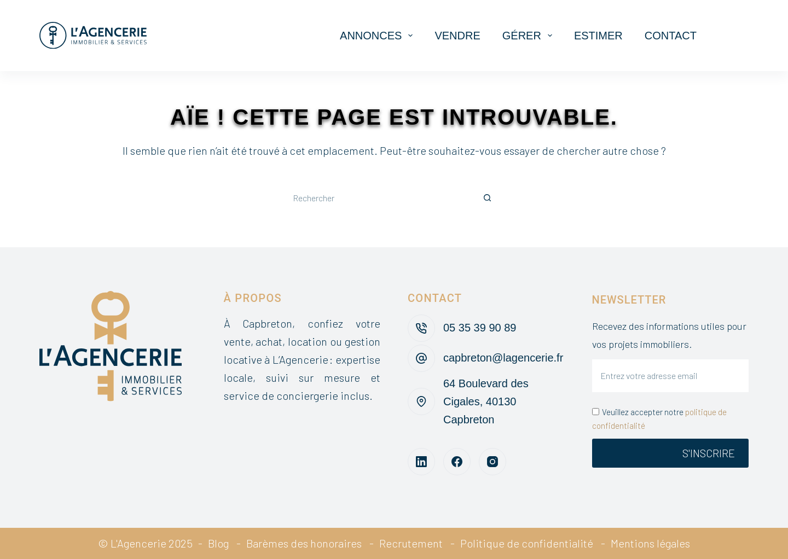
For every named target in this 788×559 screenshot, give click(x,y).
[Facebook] (457, 461)
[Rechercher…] (378, 198)
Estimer (598, 36)
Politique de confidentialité (526, 543)
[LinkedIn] (421, 461)
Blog (218, 543)
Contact (671, 36)
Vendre (457, 36)
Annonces (378, 35)
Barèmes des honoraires (304, 543)
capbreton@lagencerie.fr (503, 358)
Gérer (529, 35)
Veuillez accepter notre (659, 418)
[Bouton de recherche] (487, 198)
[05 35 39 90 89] (421, 328)
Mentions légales (650, 543)
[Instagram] (492, 461)
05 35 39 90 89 (479, 328)
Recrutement (411, 543)
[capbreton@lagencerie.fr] (421, 358)
